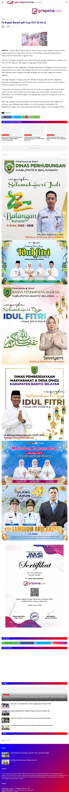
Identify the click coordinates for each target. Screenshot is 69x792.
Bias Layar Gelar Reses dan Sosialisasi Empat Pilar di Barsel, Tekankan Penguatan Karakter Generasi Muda (12, 138)
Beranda (3, 19)
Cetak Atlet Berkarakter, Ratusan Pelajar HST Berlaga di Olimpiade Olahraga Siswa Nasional (31, 725)
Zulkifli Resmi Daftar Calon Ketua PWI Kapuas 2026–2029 (23, 760)
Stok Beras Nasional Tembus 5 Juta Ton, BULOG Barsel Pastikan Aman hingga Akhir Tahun (56, 138)
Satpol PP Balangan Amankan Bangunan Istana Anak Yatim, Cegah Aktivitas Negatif (29, 753)
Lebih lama (64, 154)
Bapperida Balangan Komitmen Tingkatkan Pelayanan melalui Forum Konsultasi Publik (30, 711)
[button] (2, 2)
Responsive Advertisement (34, 148)
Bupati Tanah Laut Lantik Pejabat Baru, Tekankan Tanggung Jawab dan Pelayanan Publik (30, 703)
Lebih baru (4, 154)
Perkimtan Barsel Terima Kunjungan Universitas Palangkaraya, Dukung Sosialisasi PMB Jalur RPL (34, 138)
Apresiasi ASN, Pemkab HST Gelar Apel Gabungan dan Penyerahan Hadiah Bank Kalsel (30, 718)
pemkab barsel (10, 19)
